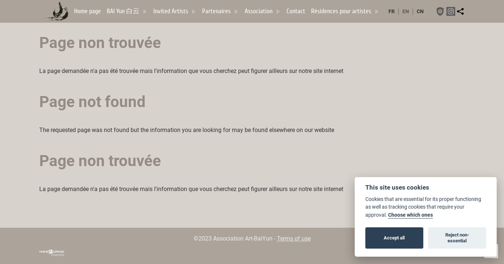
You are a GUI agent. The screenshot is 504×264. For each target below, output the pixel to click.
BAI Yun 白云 (127, 11)
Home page (87, 11)
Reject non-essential (457, 237)
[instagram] (450, 11)
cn (420, 11)
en (405, 11)
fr (391, 11)
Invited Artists (174, 11)
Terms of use (294, 238)
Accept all (394, 238)
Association (263, 11)
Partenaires (220, 11)
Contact (295, 11)
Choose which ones (410, 215)
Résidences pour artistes (345, 11)
